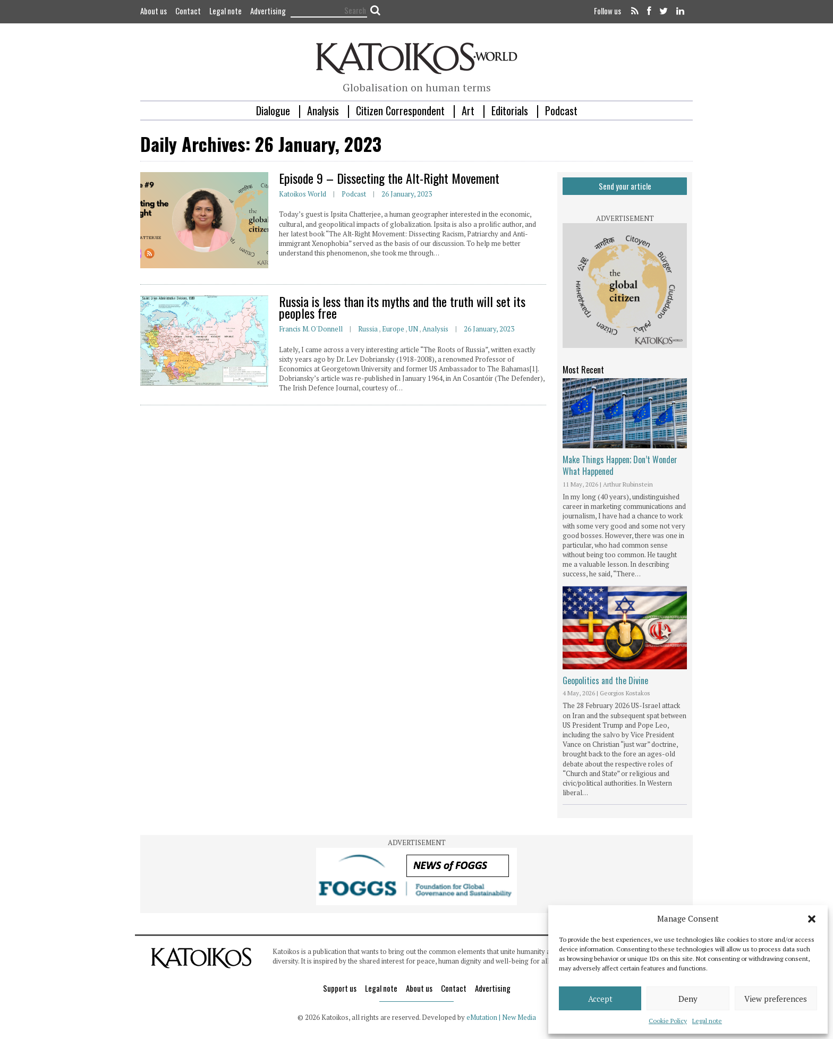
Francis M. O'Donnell (311, 329)
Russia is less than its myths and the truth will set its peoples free (402, 307)
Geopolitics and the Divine (605, 680)
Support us (339, 988)
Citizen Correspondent (400, 110)
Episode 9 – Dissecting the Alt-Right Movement (389, 178)
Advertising (268, 10)
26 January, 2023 (406, 194)
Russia (368, 329)
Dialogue (273, 110)
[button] (811, 919)
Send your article (625, 186)
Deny (688, 998)
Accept (600, 998)
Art (468, 110)
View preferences (775, 998)
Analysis (323, 110)
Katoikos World (302, 194)
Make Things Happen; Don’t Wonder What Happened (620, 465)
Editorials (509, 110)
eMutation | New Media (501, 1017)
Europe (393, 329)
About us (153, 10)
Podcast (561, 110)
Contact (188, 10)
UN (413, 329)
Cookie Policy (668, 1021)
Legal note (707, 1021)
